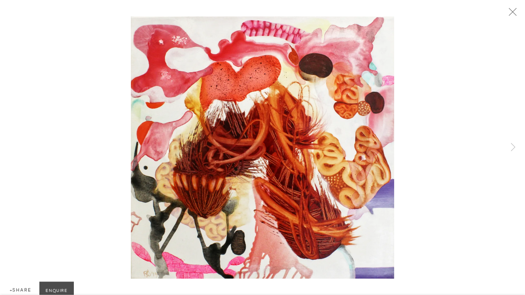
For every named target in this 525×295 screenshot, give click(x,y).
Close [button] (512, 14)
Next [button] (513, 147)
